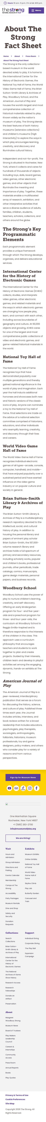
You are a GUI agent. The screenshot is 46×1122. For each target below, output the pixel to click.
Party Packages (12, 899)
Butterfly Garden (32, 894)
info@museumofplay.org (23, 830)
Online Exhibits (31, 860)
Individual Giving (32, 939)
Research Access (13, 984)
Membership (11, 881)
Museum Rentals (13, 904)
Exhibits (29, 850)
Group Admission (13, 863)
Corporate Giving (32, 944)
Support (29, 934)
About (9, 1013)
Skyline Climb (30, 884)
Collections (12, 934)
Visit (8, 850)
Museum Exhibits (32, 855)
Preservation (11, 1005)
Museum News (12, 1027)
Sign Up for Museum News (23, 777)
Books (8, 1074)
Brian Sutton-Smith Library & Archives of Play (12, 950)
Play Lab (28, 889)
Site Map (10, 1105)
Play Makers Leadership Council (10, 1040)
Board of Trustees (13, 1032)
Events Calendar (12, 876)
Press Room (10, 1064)
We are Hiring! (23, 839)
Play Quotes (11, 1079)
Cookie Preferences (15, 1100)
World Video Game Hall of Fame (30, 876)
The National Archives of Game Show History (13, 976)
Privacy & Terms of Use (17, 1096)
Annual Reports (12, 1069)
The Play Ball (30, 949)
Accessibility (11, 894)
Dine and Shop (12, 909)
